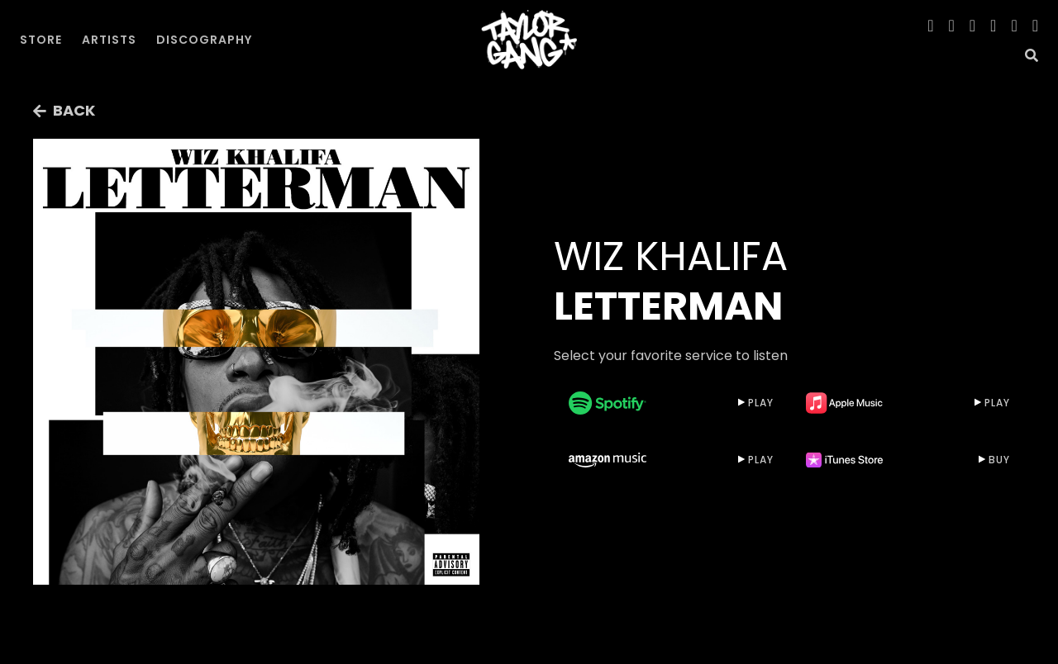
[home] (529, 39)
